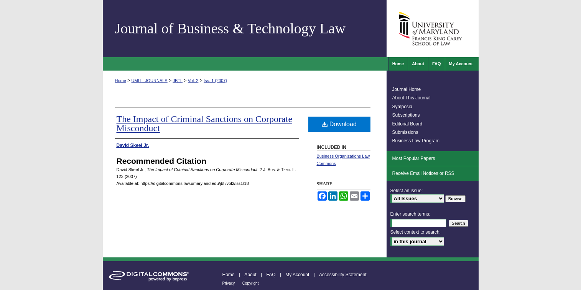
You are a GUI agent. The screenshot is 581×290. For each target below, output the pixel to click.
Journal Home (406, 89)
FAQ (270, 274)
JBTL (178, 80)
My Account (297, 274)
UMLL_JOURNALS (150, 80)
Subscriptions (406, 115)
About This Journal (411, 98)
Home (120, 80)
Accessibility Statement (342, 274)
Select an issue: (406, 190)
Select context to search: (415, 232)
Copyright (250, 283)
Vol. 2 (193, 80)
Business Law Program (415, 140)
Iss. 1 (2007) (215, 80)
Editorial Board (407, 124)
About (250, 274)
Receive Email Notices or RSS (423, 173)
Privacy (228, 283)
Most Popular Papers (413, 158)
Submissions (405, 132)
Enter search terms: (410, 214)
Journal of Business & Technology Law (230, 28)
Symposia (402, 106)
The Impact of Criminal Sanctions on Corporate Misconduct (205, 123)
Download (339, 124)
